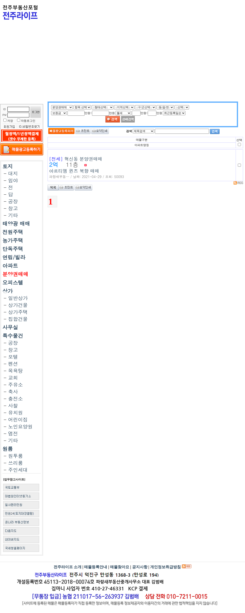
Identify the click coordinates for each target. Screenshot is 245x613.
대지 (13, 173)
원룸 (7, 448)
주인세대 (18, 469)
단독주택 (12, 248)
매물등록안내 (95, 567)
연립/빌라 (13, 257)
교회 (13, 377)
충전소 (15, 398)
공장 (13, 201)
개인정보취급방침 (165, 567)
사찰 (13, 405)
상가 (7, 290)
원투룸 (15, 455)
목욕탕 (15, 370)
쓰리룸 (15, 462)
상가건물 (18, 304)
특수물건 (12, 335)
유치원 (15, 412)
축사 (13, 391)
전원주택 (12, 232)
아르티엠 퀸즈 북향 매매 (141, 165)
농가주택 (12, 240)
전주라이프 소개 (67, 567)
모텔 (13, 356)
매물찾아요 (119, 567)
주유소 (15, 384)
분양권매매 (15, 274)
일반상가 (18, 297)
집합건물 (18, 318)
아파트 (10, 265)
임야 (13, 180)
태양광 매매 (16, 223)
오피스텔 (12, 282)
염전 (13, 433)
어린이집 (18, 419)
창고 (13, 208)
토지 (7, 166)
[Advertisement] (113, 68)
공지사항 (139, 567)
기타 (13, 215)
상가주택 (18, 311)
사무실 (10, 327)
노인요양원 (20, 426)
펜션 (13, 363)
